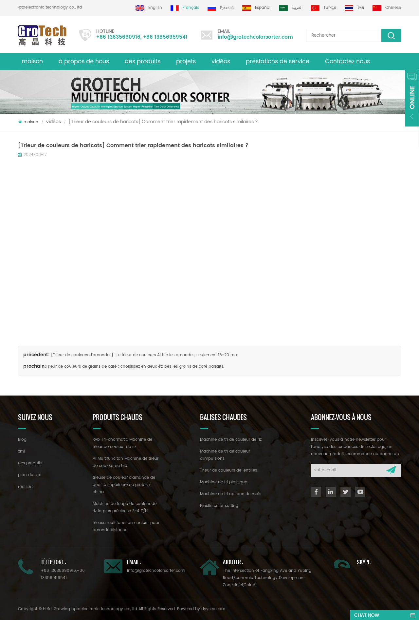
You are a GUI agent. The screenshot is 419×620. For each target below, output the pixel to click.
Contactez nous (347, 61)
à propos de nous (84, 61)
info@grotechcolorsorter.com (255, 37)
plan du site (29, 475)
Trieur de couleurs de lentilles (228, 470)
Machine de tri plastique (223, 482)
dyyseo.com (213, 609)
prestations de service (277, 61)
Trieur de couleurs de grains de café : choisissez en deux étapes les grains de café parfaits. (135, 366)
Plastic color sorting (219, 506)
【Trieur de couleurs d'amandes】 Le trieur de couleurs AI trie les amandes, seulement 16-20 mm (143, 355)
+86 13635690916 (118, 37)
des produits (142, 61)
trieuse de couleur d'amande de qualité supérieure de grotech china (124, 485)
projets (186, 61)
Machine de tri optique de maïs (230, 494)
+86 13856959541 (165, 37)
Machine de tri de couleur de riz (231, 439)
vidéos (220, 61)
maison (32, 61)
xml (21, 451)
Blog (22, 439)
